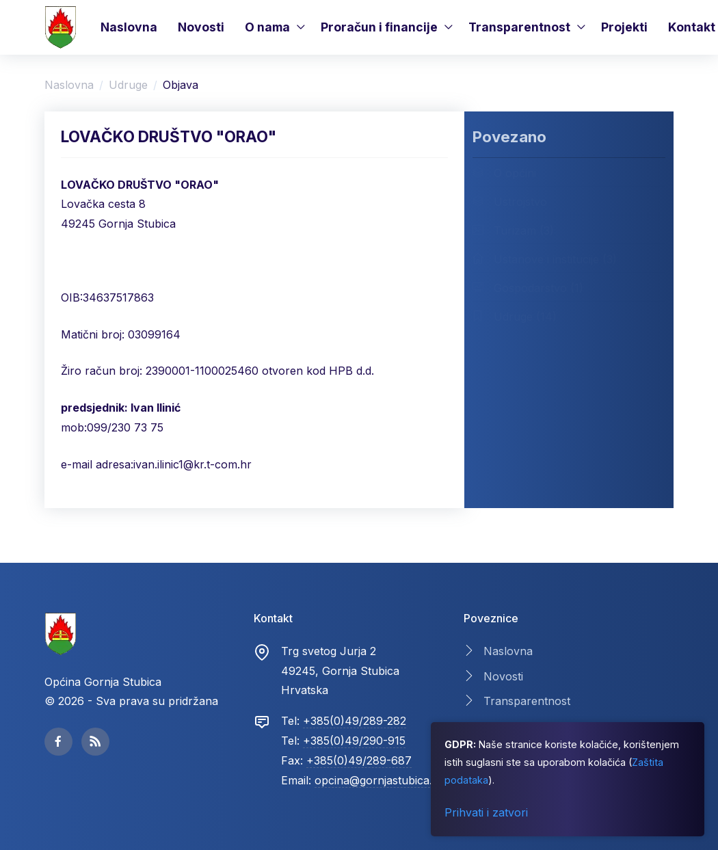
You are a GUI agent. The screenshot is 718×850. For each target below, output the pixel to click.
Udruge (128, 85)
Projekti (624, 27)
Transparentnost (519, 27)
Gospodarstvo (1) (528, 287)
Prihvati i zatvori (486, 812)
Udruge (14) (515, 316)
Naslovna (129, 27)
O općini (504, 172)
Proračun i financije (379, 27)
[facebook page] (58, 742)
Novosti (201, 27)
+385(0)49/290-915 (354, 740)
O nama (267, 27)
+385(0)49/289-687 (359, 760)
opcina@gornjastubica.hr (379, 780)
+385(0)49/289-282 (354, 721)
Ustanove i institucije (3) (545, 258)
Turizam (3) (513, 230)
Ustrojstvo (510, 201)
